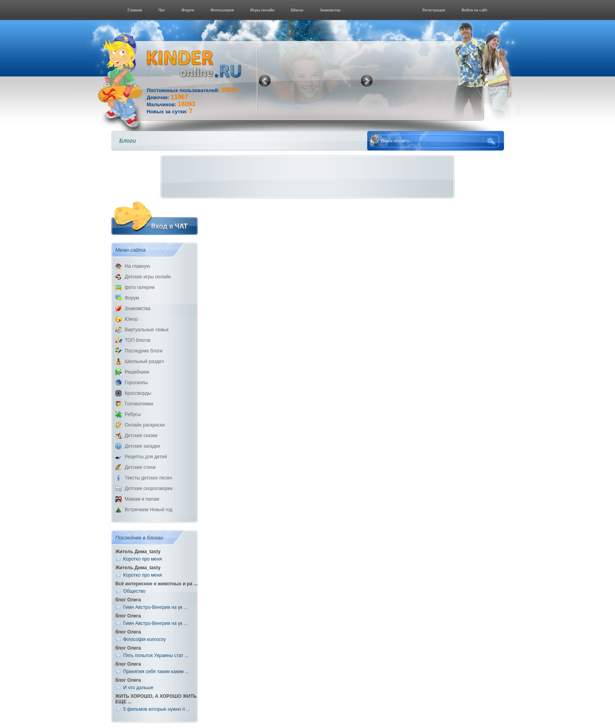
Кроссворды (138, 393)
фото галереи (140, 287)
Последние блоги (143, 351)
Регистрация (433, 9)
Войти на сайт (475, 9)
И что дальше (138, 687)
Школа (297, 9)
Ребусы (133, 414)
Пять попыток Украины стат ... (156, 655)
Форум (188, 9)
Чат (161, 9)
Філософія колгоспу (144, 639)
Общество (134, 591)
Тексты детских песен (148, 478)
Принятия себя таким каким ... (156, 671)
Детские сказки (141, 435)
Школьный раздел (144, 361)
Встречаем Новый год (149, 509)
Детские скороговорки (148, 488)
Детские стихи (140, 467)
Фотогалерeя (222, 9)
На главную (137, 266)
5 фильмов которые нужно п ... (156, 709)
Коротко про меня (142, 559)
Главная (134, 9)
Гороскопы (136, 382)
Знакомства (330, 9)
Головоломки (139, 404)
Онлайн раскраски (145, 425)
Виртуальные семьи (147, 329)
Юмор (131, 319)
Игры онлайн (262, 9)
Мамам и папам (142, 499)
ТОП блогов (137, 340)
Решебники (137, 372)
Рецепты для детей (146, 456)
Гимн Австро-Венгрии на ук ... (155, 607)
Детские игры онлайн (148, 277)
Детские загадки (142, 446)
